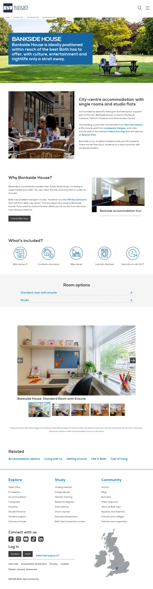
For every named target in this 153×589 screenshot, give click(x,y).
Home (8, 17)
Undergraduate (63, 487)
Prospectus (14, 492)
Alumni (105, 487)
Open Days (14, 487)
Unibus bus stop (116, 131)
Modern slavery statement (22, 569)
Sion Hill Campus (134, 124)
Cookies (65, 563)
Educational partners (66, 516)
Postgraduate (62, 492)
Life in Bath (98, 459)
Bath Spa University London (70, 521)
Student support (17, 516)
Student (15, 554)
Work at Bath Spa (111, 506)
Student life (18, 17)
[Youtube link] (25, 539)
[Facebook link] (11, 539)
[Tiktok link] (33, 539)
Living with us (53, 459)
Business (106, 497)
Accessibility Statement (34, 563)
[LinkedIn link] (40, 539)
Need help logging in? (47, 555)
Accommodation (33, 17)
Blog (103, 492)
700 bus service (75, 199)
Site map (13, 563)
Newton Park (89, 134)
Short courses (62, 511)
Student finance (17, 511)
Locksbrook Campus (115, 128)
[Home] (15, 7)
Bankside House (49, 17)
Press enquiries (109, 501)
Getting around (77, 459)
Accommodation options (24, 459)
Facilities (13, 506)
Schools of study (17, 521)
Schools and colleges (112, 516)
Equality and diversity (113, 511)
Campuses (14, 501)
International (62, 506)
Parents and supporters (114, 521)
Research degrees (64, 501)
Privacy (54, 563)
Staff (27, 554)
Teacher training (63, 497)
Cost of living (119, 459)
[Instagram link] (18, 539)
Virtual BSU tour (19, 218)
